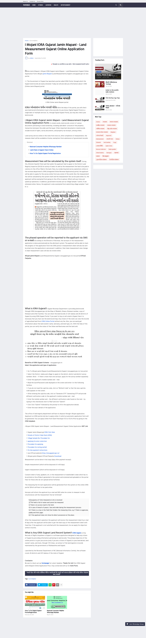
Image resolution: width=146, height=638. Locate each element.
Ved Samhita (107, 142)
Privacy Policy (40, 1)
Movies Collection (101, 149)
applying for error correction (37, 441)
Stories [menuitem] (40, 5)
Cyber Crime (109, 146)
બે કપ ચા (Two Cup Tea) (113, 98)
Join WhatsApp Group (135, 624)
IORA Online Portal (47, 321)
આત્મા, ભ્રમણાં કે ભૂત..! (104, 74)
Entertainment (100, 139)
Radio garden (112, 149)
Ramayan (109, 153)
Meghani (113, 132)
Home (26, 40)
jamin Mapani (47, 73)
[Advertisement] (73, 23)
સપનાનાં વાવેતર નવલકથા (102, 132)
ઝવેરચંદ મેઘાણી (99, 135)
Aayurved (108, 135)
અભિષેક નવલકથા (100, 129)
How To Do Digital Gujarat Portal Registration (45, 153)
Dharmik (98, 142)
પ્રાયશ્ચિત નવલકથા (100, 125)
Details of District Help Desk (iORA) (40, 435)
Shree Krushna (100, 153)
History (117, 139)
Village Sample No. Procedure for (39, 438)
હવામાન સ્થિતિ (99, 146)
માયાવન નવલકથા (114, 122)
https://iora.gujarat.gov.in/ (50, 453)
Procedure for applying (35, 444)
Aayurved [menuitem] (48, 5)
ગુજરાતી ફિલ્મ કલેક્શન (101, 159)
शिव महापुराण (106, 156)
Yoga (114, 142)
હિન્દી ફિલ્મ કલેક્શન (114, 159)
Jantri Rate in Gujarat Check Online (41, 150)
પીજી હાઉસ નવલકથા (112, 129)
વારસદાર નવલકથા (111, 125)
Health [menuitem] (56, 5)
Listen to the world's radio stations (112, 91)
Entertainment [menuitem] (65, 5)
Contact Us (32, 1)
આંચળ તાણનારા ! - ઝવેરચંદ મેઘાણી (113, 107)
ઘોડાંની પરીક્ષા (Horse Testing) (111, 83)
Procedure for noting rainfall (37, 447)
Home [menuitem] (34, 5)
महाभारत (116, 153)
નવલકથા (105, 122)
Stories (98, 122)
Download (57, 456)
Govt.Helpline (33, 40)
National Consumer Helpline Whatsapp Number (46, 146)
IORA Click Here (49, 432)
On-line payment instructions (37, 450)
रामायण (98, 156)
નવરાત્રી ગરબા (110, 139)
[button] (116, 5)
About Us (25, 1)
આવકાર (26, 5)
